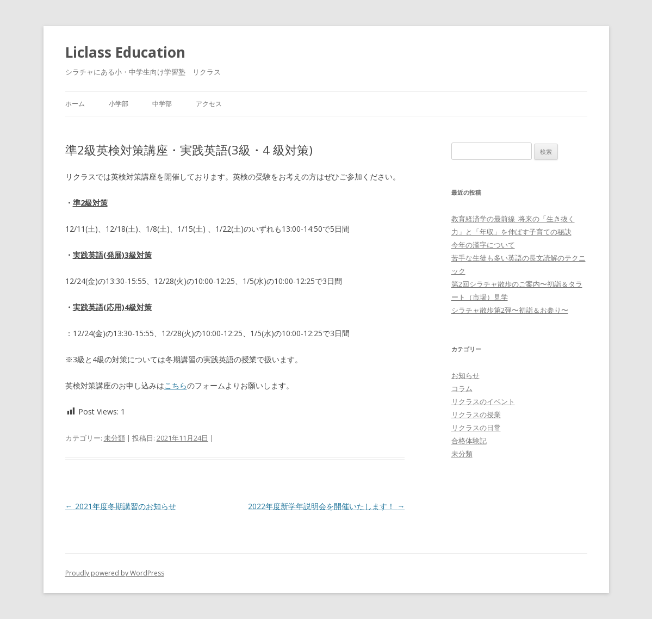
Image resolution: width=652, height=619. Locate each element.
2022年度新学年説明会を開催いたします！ (326, 506)
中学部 (162, 103)
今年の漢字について (483, 245)
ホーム (75, 103)
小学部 (118, 103)
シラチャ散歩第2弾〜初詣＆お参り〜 (509, 310)
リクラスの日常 (476, 427)
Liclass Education (125, 52)
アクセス (209, 103)
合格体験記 (469, 440)
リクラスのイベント (483, 401)
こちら (175, 385)
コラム (462, 388)
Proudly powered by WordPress (114, 573)
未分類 (114, 438)
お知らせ (465, 375)
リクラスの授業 (476, 414)
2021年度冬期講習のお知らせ (120, 506)
